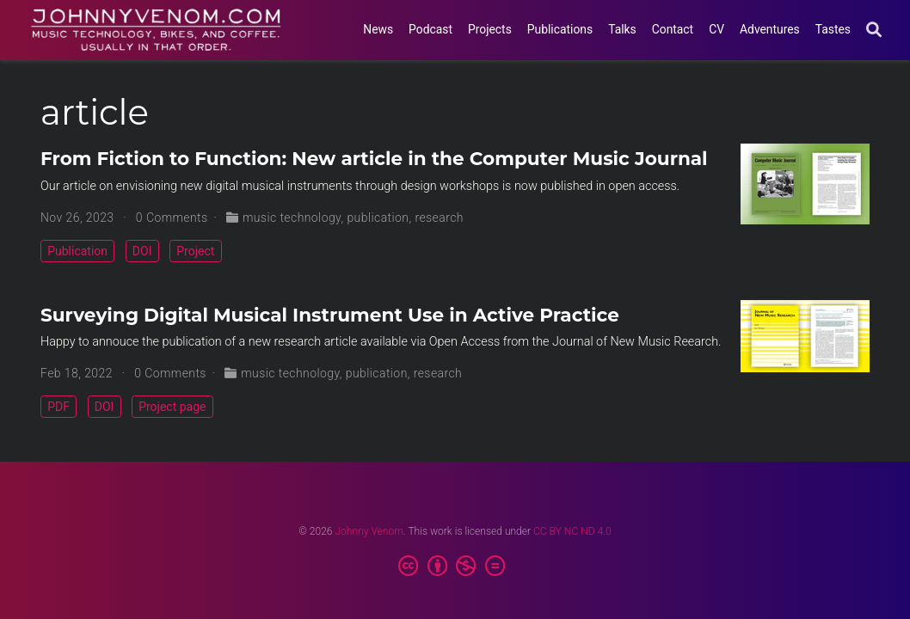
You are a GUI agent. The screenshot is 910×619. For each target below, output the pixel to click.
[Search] (874, 30)
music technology (292, 217)
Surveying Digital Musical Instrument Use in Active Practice (329, 314)
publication (378, 217)
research (439, 217)
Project (195, 251)
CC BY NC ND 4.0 (572, 531)
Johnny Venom (369, 531)
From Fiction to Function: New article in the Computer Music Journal (374, 158)
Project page (172, 407)
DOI (142, 251)
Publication (77, 251)
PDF (58, 407)
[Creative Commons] (455, 566)
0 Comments (172, 217)
